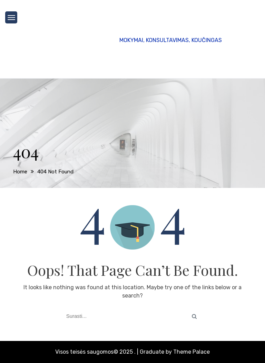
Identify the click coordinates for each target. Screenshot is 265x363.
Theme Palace (191, 352)
